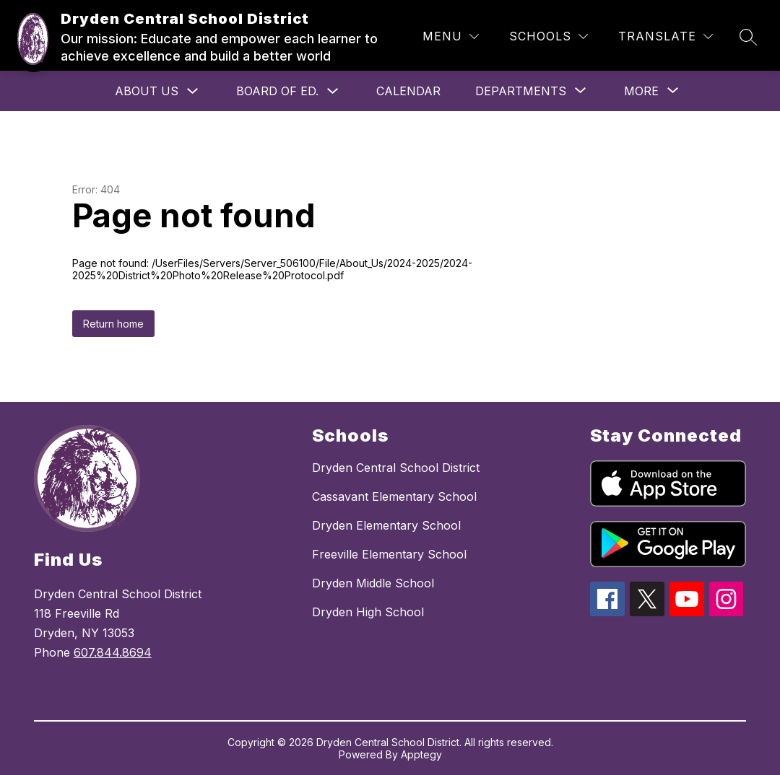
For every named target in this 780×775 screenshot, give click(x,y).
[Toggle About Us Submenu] (193, 91)
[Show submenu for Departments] (520, 91)
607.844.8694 (113, 652)
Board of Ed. (277, 91)
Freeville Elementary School (389, 554)
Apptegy (421, 754)
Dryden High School (368, 612)
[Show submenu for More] (641, 91)
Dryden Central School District (396, 467)
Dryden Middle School (373, 583)
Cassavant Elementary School (394, 496)
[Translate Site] (665, 36)
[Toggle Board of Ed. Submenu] (333, 91)
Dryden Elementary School (386, 525)
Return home (113, 324)
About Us (146, 91)
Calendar (408, 91)
